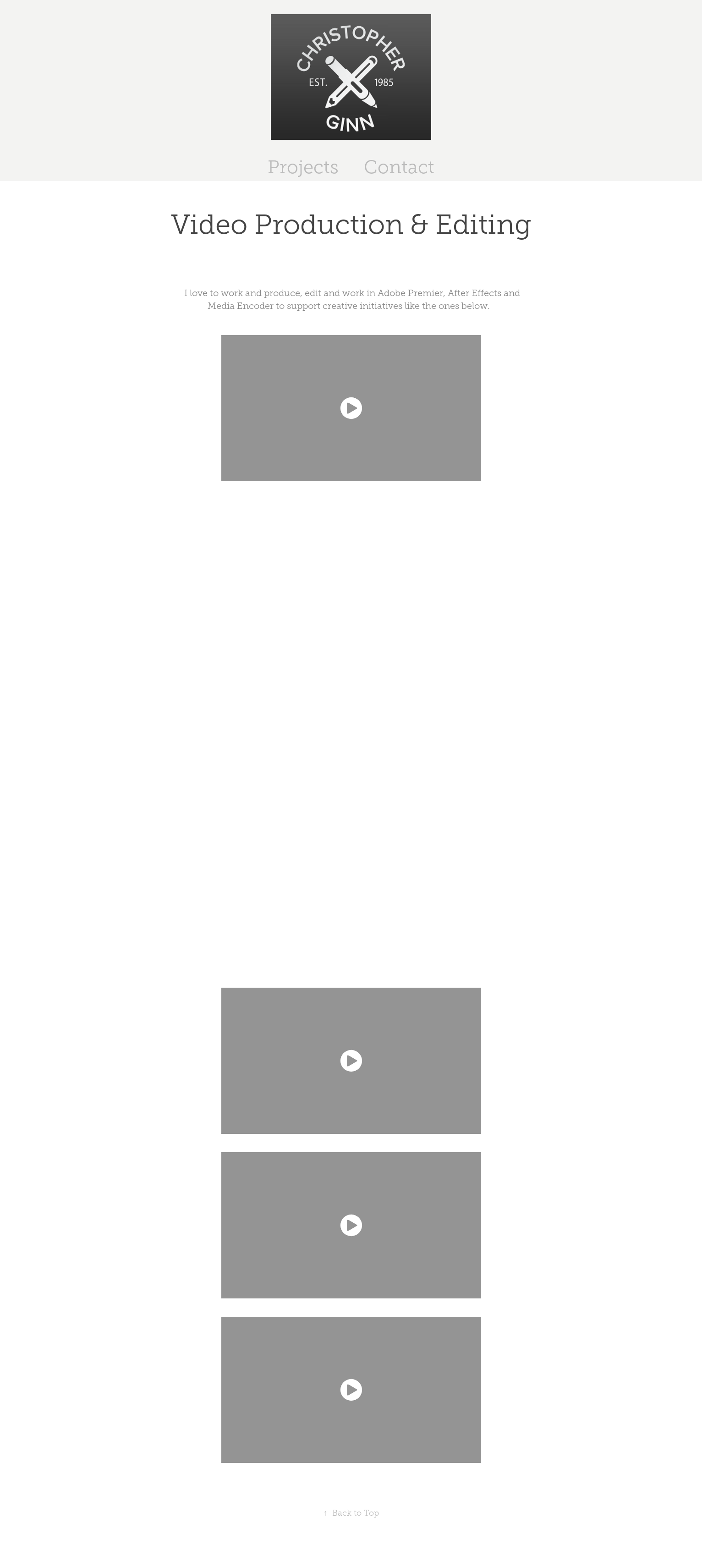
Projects (303, 167)
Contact (399, 167)
